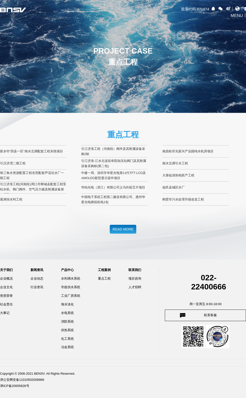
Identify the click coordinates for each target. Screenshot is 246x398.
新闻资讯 (37, 270)
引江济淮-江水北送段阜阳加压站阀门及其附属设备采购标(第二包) (113, 163)
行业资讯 (37, 287)
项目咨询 (134, 278)
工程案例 (104, 270)
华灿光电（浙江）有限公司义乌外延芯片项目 (113, 187)
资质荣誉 (6, 296)
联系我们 (134, 270)
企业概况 (6, 278)
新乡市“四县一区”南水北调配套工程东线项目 (31, 151)
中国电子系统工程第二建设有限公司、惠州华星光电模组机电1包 (113, 199)
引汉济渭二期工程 (13, 163)
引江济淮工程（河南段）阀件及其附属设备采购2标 (113, 151)
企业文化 (6, 287)
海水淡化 (67, 304)
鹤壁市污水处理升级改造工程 (183, 199)
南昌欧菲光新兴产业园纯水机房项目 (188, 151)
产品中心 (67, 270)
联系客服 (210, 315)
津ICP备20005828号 (14, 386)
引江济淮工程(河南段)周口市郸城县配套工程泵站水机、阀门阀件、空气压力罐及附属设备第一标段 (33, 187)
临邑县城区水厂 (173, 187)
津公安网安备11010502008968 (22, 380)
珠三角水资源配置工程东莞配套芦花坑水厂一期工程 (32, 175)
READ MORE (123, 229)
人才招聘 (134, 287)
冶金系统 (67, 347)
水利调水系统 (70, 278)
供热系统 (67, 330)
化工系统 (67, 339)
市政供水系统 (70, 287)
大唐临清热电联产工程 (178, 175)
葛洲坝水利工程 (11, 199)
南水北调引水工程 (175, 163)
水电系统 (67, 313)
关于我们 (6, 270)
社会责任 (6, 304)
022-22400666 (208, 282)
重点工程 (104, 278)
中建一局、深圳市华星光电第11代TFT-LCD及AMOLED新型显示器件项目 (113, 175)
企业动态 (37, 278)
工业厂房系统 (70, 296)
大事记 (5, 313)
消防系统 (67, 321)
